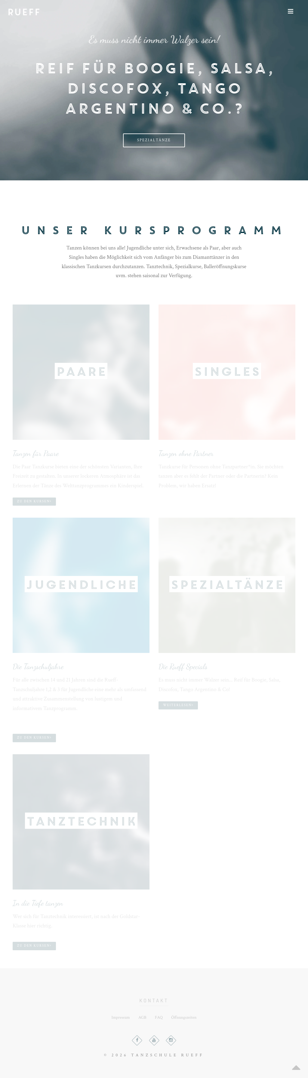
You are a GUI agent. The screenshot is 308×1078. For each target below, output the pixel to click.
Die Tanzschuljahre (38, 666)
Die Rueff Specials (183, 666)
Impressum (121, 1019)
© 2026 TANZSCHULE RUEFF (154, 1055)
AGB (142, 1019)
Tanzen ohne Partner (186, 453)
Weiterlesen (178, 705)
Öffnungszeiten (183, 1019)
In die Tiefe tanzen (38, 903)
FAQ (159, 1019)
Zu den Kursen (34, 501)
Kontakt (154, 1004)
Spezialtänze (154, 140)
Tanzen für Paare (36, 453)
